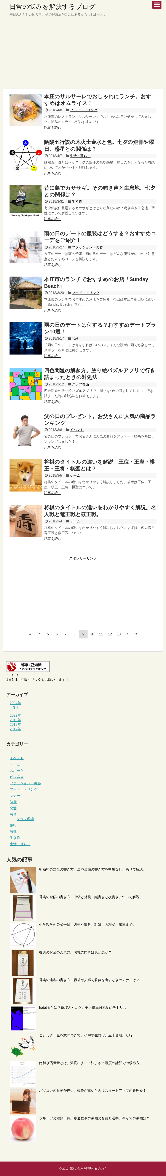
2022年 (15, 715)
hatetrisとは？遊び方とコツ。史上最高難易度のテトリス (82, 1007)
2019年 (15, 720)
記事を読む (52, 127)
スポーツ (17, 770)
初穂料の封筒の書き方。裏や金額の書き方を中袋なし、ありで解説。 (92, 869)
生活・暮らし (80, 156)
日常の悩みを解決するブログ (53, 6)
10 (92, 634)
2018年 (15, 724)
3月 (16, 707)
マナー (15, 795)
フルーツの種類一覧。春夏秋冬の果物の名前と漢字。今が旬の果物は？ (94, 1118)
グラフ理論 (80, 384)
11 (101, 634)
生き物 (77, 201)
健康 (13, 802)
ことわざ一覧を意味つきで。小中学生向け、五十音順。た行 (85, 1035)
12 (110, 634)
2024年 (15, 703)
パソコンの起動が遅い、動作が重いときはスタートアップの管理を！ (92, 1090)
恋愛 (75, 338)
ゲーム (75, 475)
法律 (13, 831)
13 (119, 634)
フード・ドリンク (83, 110)
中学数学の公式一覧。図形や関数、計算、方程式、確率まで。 (87, 924)
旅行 (13, 825)
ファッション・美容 (87, 247)
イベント (77, 430)
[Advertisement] (83, 55)
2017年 (15, 729)
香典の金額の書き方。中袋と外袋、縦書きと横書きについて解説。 (91, 897)
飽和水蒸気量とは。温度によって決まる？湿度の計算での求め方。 (91, 1063)
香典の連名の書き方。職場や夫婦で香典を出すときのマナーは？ (89, 980)
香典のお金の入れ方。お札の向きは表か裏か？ (75, 952)
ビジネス (17, 777)
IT (11, 752)
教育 (13, 814)
